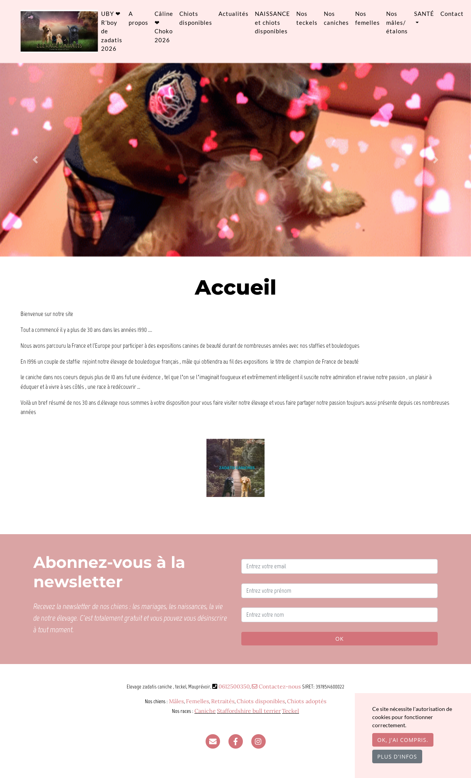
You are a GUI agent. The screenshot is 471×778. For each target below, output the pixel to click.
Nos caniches (336, 18)
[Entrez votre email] (339, 566)
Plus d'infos (397, 756)
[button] (35, 160)
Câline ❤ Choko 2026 (164, 26)
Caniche (205, 710)
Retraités (223, 701)
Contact (452, 13)
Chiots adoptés (307, 701)
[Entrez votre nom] (339, 614)
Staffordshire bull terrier (249, 710)
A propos (138, 18)
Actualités (233, 13)
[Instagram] (258, 741)
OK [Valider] (339, 638)
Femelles (197, 701)
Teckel (290, 710)
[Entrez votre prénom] (339, 590)
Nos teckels (307, 18)
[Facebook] (235, 741)
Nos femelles (367, 18)
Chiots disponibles (195, 18)
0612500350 (234, 686)
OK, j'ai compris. (402, 739)
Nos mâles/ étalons (397, 22)
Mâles (176, 701)
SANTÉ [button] (424, 13)
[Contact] (212, 741)
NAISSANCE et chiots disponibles (272, 22)
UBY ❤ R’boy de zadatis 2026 (111, 31)
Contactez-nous (276, 686)
